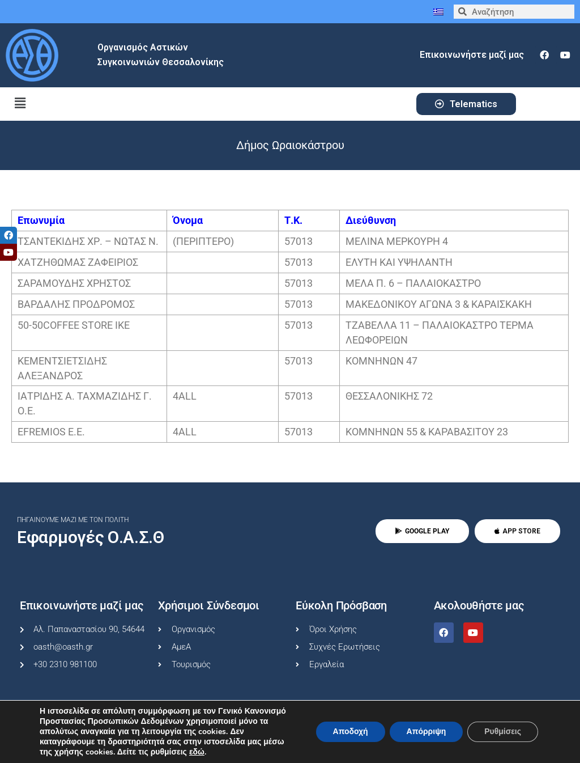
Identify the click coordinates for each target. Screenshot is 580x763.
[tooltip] (8, 235)
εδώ (196, 752)
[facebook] (544, 55)
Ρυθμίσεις (502, 731)
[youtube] (565, 55)
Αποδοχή (350, 731)
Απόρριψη (426, 731)
